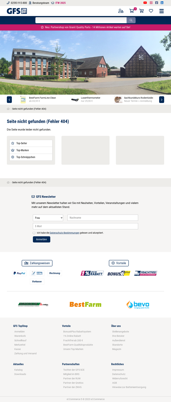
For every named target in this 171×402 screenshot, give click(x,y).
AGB (114, 382)
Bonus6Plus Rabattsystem (77, 331)
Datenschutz (118, 374)
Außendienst (118, 340)
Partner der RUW (71, 378)
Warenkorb (20, 336)
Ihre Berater (118, 336)
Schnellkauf (20, 340)
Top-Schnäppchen (23, 157)
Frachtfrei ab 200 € (73, 340)
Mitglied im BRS (71, 374)
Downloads (20, 374)
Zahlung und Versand (25, 353)
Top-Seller (19, 143)
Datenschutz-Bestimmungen (64, 232)
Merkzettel (19, 344)
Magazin (116, 349)
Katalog (18, 369)
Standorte (117, 344)
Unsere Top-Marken (73, 349)
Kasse (17, 349)
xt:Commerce (98, 399)
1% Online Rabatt (72, 336)
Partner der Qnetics (73, 382)
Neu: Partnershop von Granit (85, 27)
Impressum (118, 369)
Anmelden (41, 239)
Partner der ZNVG (72, 387)
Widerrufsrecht (120, 378)
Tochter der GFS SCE (73, 369)
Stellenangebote (120, 331)
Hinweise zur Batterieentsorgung (129, 387)
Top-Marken (20, 150)
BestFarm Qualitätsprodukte (78, 344)
